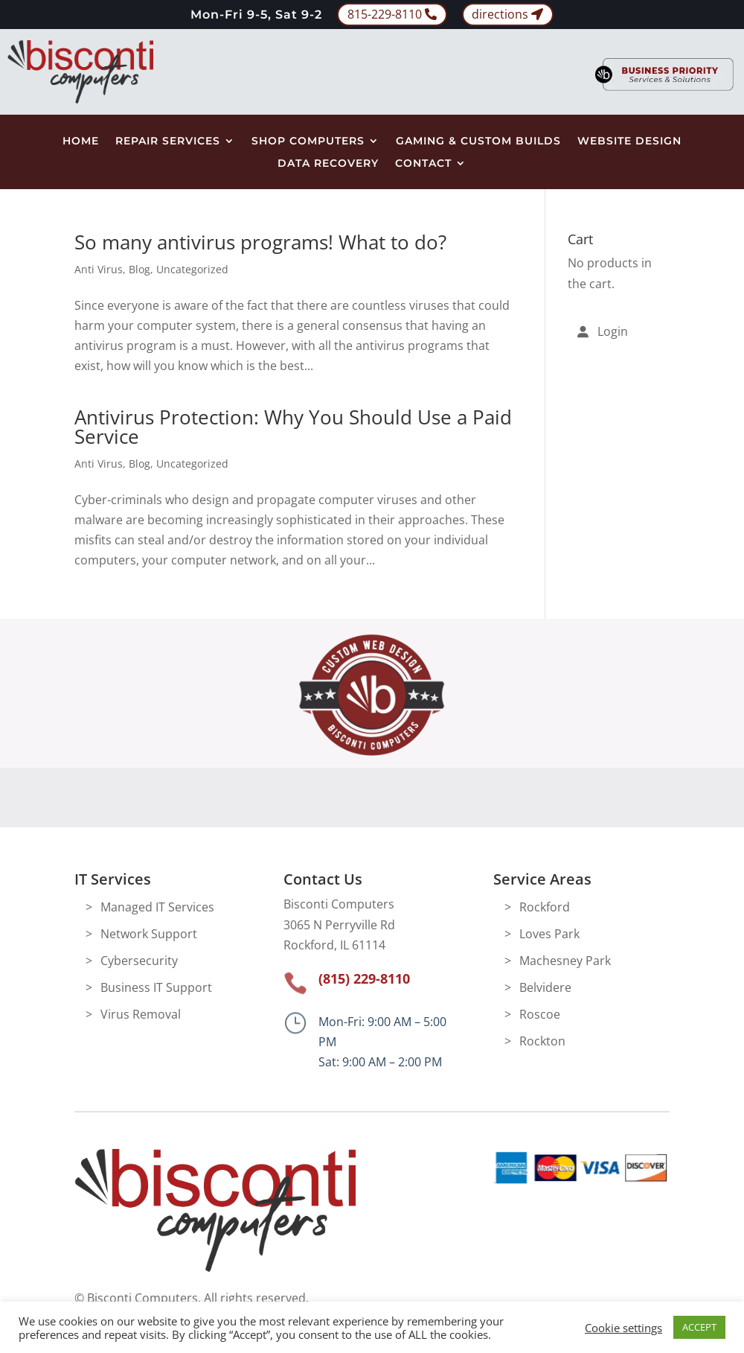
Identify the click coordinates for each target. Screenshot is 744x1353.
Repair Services (167, 141)
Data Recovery (328, 164)
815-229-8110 (384, 14)
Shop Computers (308, 141)
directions (500, 14)
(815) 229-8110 (364, 978)
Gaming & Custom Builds (478, 141)
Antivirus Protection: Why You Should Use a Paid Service (293, 427)
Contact (423, 164)
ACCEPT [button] (699, 1327)
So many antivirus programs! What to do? (260, 242)
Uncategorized (192, 269)
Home (80, 141)
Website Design (629, 141)
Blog (139, 269)
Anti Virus (98, 269)
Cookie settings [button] (623, 1327)
